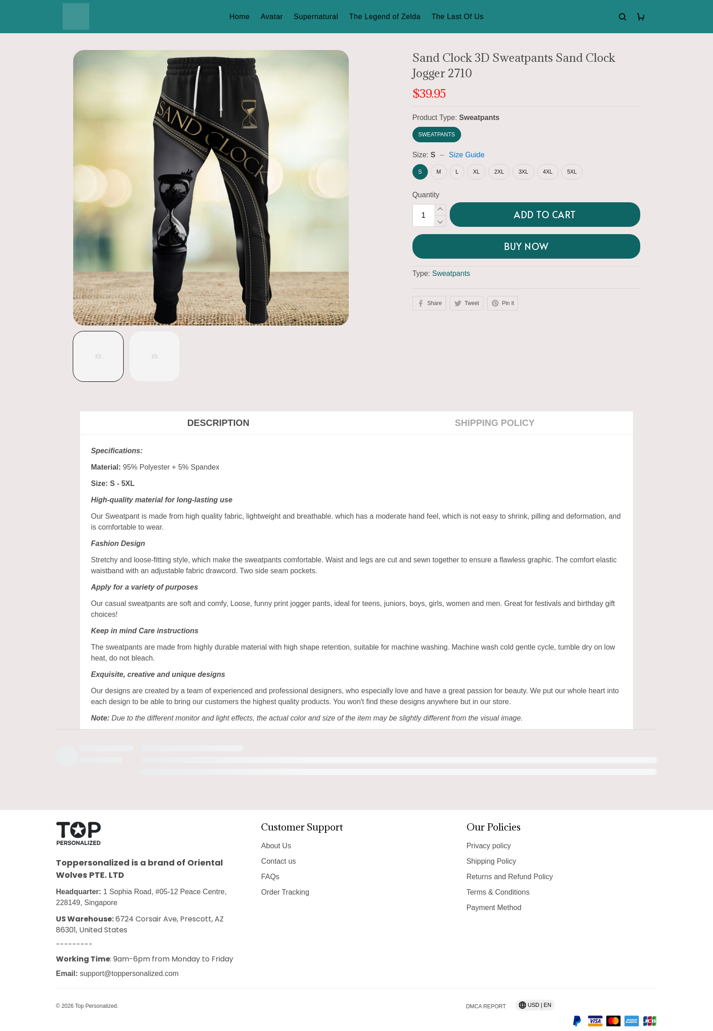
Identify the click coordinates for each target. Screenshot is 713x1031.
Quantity (426, 195)
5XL (572, 172)
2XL (499, 172)
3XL (523, 172)
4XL (547, 172)
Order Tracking (285, 875)
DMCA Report (486, 989)
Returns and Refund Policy (510, 860)
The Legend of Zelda (385, 16)
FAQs (270, 860)
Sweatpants (479, 117)
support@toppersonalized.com (129, 957)
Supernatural (316, 16)
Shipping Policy (491, 844)
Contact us (278, 844)
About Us (276, 829)
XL (476, 172)
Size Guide (466, 155)
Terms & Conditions (498, 875)
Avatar (272, 16)
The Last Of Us (458, 16)
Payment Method (494, 891)
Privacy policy (489, 829)
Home (239, 16)
